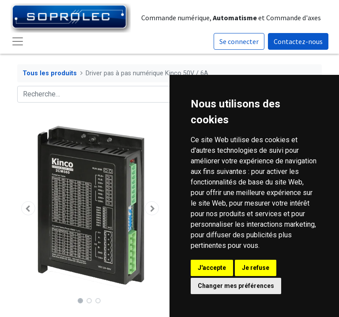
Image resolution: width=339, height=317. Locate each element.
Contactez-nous (298, 41)
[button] (28, 208)
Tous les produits (50, 73)
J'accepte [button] (212, 267)
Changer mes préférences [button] (236, 285)
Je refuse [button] (255, 267)
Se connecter (239, 41)
